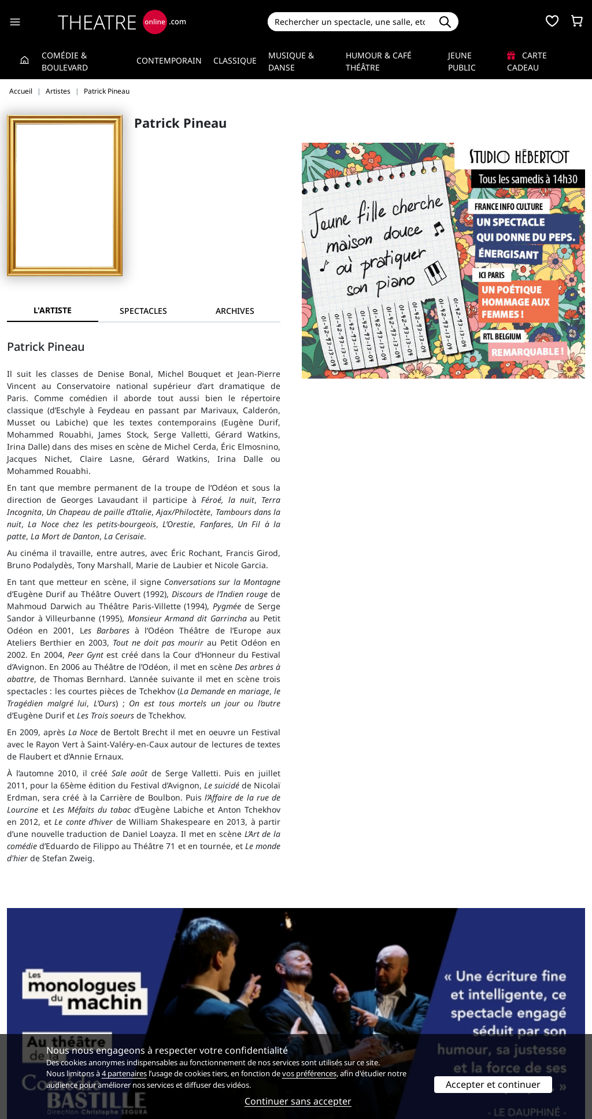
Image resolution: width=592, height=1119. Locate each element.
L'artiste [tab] (53, 310)
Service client (180, 998)
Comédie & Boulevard (65, 61)
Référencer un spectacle (350, 998)
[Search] (350, 21)
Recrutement (32, 1010)
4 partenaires (124, 1073)
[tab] (144, 310)
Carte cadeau (527, 61)
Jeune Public (462, 61)
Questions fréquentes (197, 1010)
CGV (163, 1022)
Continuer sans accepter (298, 1101)
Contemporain (169, 60)
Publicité (319, 1010)
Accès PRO (323, 1022)
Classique (235, 60)
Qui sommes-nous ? (45, 998)
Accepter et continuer (493, 1084)
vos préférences (309, 1073)
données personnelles (226, 1022)
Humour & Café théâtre (379, 61)
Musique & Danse (291, 61)
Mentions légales (40, 1022)
